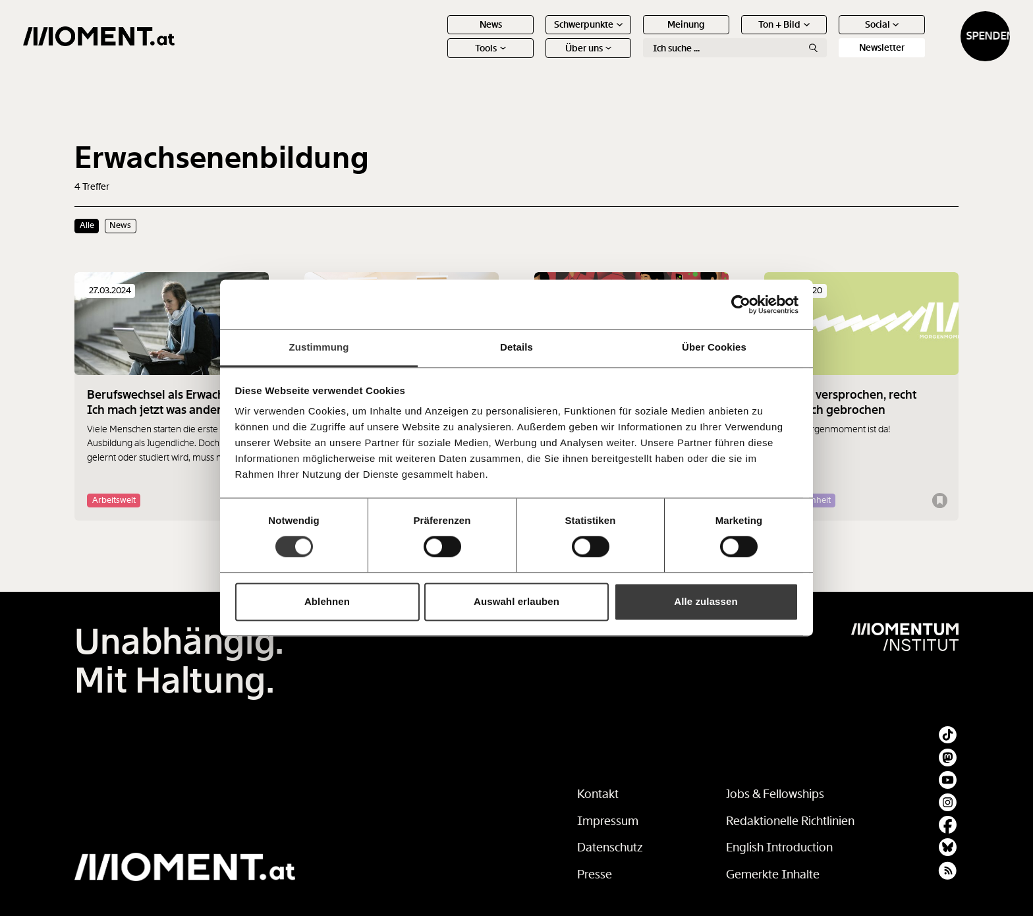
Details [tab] (516, 347)
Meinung (634, 36)
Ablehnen (327, 601)
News (439, 36)
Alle (87, 225)
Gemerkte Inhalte (773, 874)
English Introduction (779, 847)
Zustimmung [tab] (319, 347)
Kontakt (598, 794)
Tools (439, 59)
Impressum (607, 821)
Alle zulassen (705, 601)
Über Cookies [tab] (714, 347)
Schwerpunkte (537, 36)
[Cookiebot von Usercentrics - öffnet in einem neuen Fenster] (740, 304)
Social (830, 36)
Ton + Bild (732, 36)
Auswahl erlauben (516, 601)
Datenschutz (610, 847)
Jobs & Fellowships (775, 794)
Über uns (536, 59)
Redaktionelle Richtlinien (790, 821)
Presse (594, 874)
